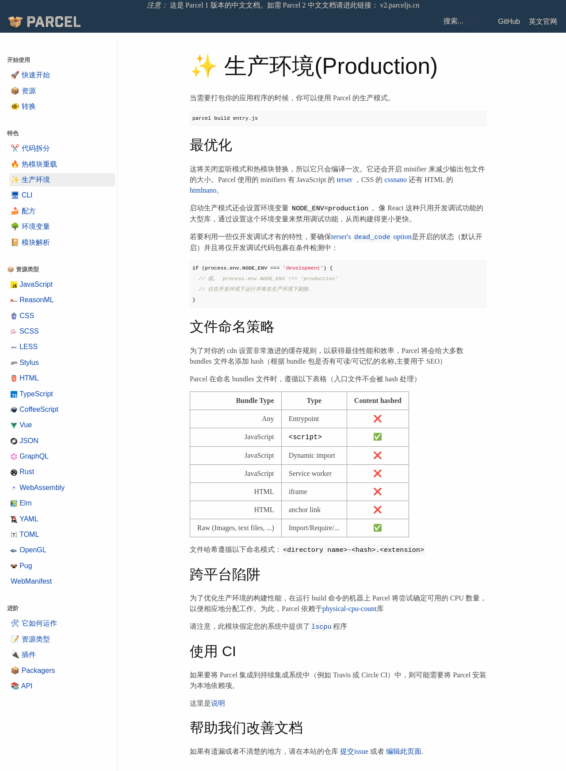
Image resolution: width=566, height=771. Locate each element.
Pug (21, 566)
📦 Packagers (33, 670)
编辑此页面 (403, 751)
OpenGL (28, 550)
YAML (24, 519)
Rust (22, 471)
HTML (25, 378)
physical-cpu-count (349, 608)
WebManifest (31, 581)
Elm (21, 503)
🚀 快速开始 (30, 75)
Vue (21, 425)
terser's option (371, 236)
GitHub (509, 21)
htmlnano (203, 190)
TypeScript (32, 394)
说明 (218, 703)
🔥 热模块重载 (34, 164)
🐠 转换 (23, 106)
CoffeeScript (34, 409)
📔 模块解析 (30, 242)
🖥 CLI (21, 195)
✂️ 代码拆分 (30, 148)
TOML (25, 534)
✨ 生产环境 (30, 179)
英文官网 (543, 21)
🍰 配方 (23, 211)
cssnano (395, 179)
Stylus (25, 362)
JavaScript (32, 284)
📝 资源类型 (30, 639)
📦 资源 (23, 91)
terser (344, 179)
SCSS (25, 331)
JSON (24, 440)
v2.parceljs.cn (400, 5)
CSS (22, 315)
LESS (24, 346)
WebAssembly (38, 487)
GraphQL (30, 456)
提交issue (354, 751)
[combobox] (460, 21)
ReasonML (32, 300)
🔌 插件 (23, 654)
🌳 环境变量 (30, 226)
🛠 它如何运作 (34, 623)
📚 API (21, 686)
